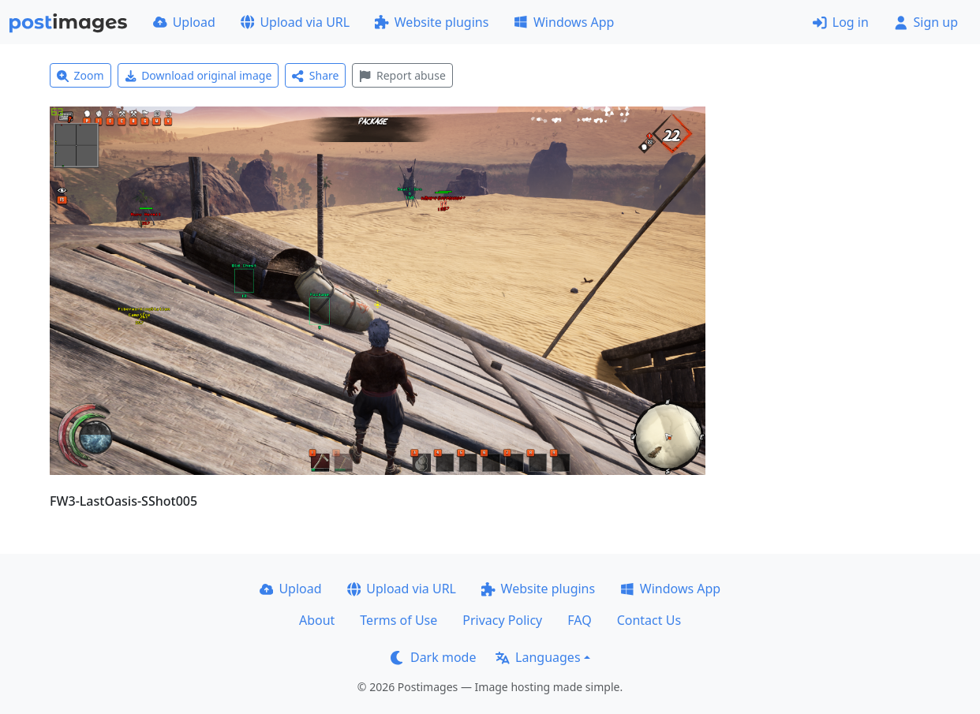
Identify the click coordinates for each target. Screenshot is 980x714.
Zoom (80, 75)
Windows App (564, 22)
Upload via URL (295, 22)
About (317, 620)
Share (315, 75)
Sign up (926, 22)
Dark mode (433, 657)
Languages (538, 657)
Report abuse (402, 75)
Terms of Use (398, 620)
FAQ (579, 620)
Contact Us (649, 620)
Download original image (198, 75)
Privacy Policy (502, 620)
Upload (184, 22)
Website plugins (431, 22)
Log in (841, 22)
